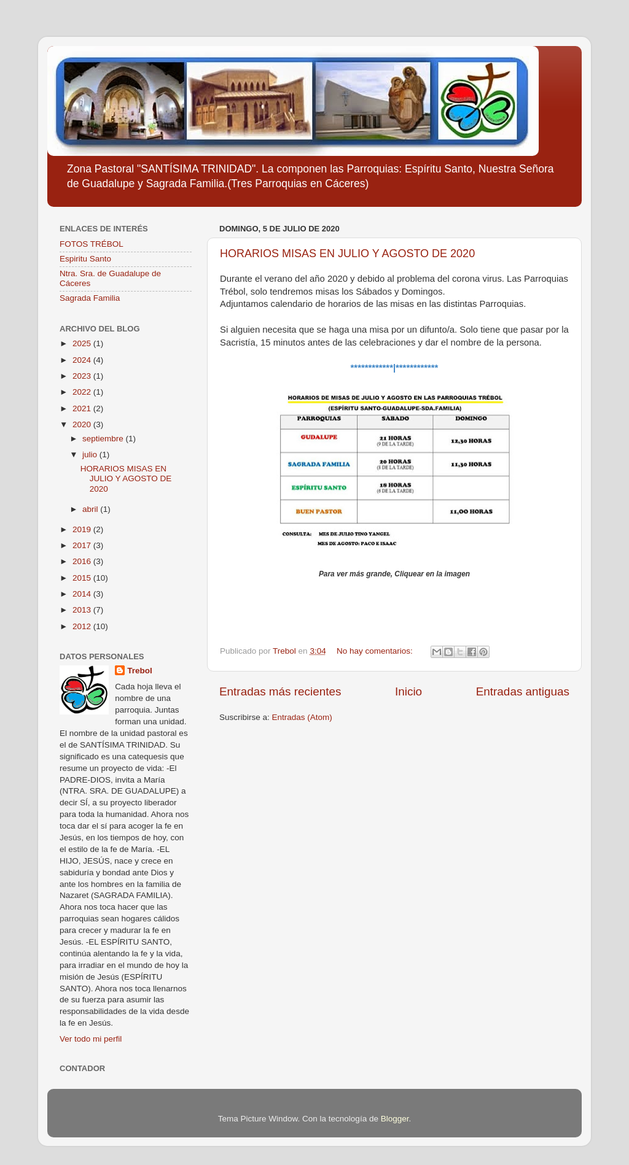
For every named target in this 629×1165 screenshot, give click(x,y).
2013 (82, 609)
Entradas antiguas (522, 691)
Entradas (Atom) (302, 717)
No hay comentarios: (376, 651)
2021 (82, 408)
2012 (82, 626)
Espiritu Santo (85, 258)
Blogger (395, 1118)
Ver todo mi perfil (91, 1038)
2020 (82, 424)
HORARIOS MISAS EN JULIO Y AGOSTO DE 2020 (347, 253)
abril (91, 509)
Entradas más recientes (280, 691)
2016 (82, 561)
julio (91, 454)
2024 (82, 360)
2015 (82, 577)
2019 (82, 529)
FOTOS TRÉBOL (91, 244)
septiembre (104, 438)
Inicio (408, 691)
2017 (82, 545)
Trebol (139, 670)
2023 (82, 376)
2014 (82, 593)
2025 (82, 343)
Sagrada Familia (90, 298)
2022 (82, 392)
